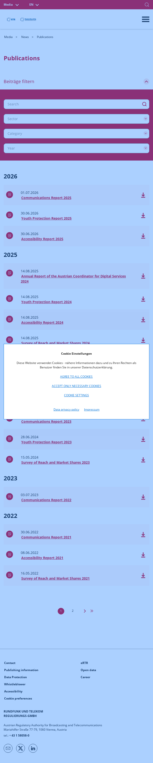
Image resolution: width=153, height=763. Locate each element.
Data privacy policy (66, 409)
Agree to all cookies (76, 377)
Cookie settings (76, 395)
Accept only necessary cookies (76, 386)
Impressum (91, 409)
